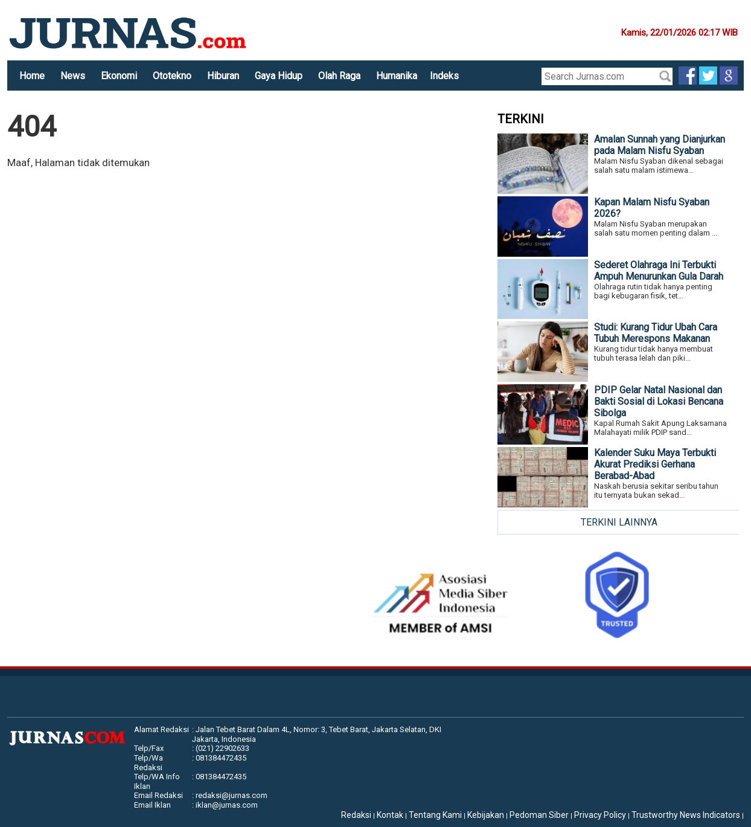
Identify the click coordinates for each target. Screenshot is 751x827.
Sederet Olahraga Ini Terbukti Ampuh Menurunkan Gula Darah (658, 270)
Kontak (390, 815)
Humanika (396, 76)
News (72, 76)
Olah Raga (339, 76)
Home (32, 76)
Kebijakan (485, 815)
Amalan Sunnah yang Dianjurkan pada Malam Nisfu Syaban (659, 145)
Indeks (444, 76)
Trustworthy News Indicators (685, 815)
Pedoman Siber (539, 815)
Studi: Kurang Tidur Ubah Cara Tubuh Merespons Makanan (655, 332)
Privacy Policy (600, 815)
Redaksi (356, 815)
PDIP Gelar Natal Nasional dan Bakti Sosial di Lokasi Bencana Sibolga (658, 401)
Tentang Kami (435, 815)
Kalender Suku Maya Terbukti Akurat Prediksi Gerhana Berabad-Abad (655, 464)
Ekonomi (119, 76)
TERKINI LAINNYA (619, 522)
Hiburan (223, 76)
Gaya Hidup (278, 76)
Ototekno (172, 76)
